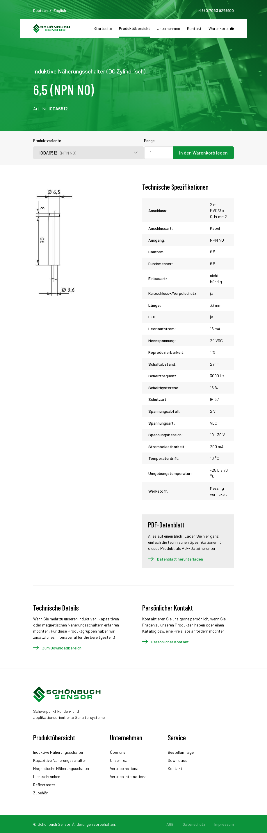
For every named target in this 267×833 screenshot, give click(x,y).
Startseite (102, 28)
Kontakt (194, 28)
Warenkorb (218, 28)
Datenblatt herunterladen (180, 558)
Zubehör (40, 792)
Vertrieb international (128, 776)
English (60, 10)
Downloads (177, 760)
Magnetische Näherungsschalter (61, 768)
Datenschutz (194, 824)
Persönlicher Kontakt (170, 641)
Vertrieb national (124, 768)
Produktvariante (47, 140)
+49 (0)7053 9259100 (215, 10)
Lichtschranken (46, 776)
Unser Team (120, 760)
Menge (149, 140)
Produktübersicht (134, 28)
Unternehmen (168, 28)
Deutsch (40, 10)
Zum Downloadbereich (61, 647)
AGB (170, 824)
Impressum (224, 824)
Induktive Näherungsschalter (58, 752)
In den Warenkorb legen (203, 152)
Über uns (117, 752)
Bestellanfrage (181, 752)
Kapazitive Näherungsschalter (59, 760)
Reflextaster (44, 784)
